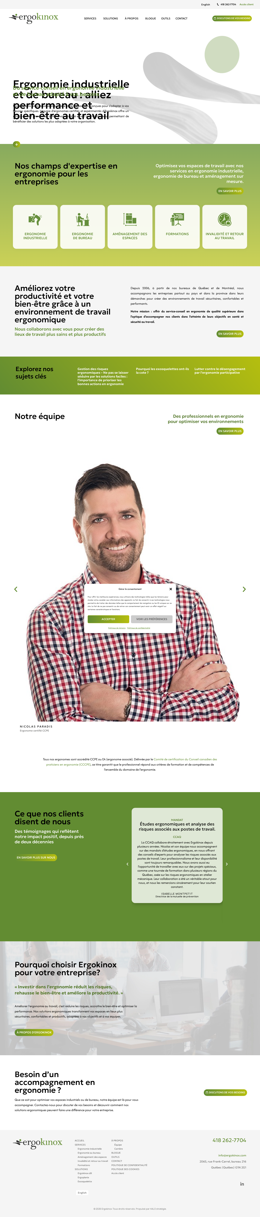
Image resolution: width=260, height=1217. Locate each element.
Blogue (149, 18)
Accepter (108, 619)
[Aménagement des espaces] (130, 219)
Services (89, 18)
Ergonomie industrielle (35, 236)
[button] (171, 589)
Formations (177, 234)
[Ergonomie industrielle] (35, 219)
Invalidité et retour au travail (225, 236)
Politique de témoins (117, 627)
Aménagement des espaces (130, 236)
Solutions (110, 18)
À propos (130, 18)
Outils (164, 18)
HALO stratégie (158, 1208)
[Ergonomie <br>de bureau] (82, 219)
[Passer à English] (206, 4)
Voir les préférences (151, 619)
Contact (180, 18)
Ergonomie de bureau (82, 236)
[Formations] (177, 219)
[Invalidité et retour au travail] (224, 219)
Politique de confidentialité (138, 627)
